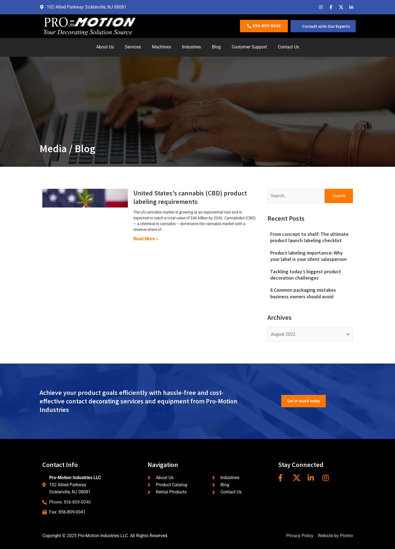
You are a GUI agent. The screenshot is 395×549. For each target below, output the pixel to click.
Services (133, 47)
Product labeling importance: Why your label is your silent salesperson (308, 256)
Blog (216, 47)
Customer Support (249, 47)
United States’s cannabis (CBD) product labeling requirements (190, 197)
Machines (161, 47)
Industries (191, 47)
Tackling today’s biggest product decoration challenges (305, 274)
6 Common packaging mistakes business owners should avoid (303, 293)
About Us (105, 47)
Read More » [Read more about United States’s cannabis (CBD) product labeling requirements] (145, 238)
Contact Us (288, 47)
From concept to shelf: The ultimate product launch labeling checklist (309, 237)
